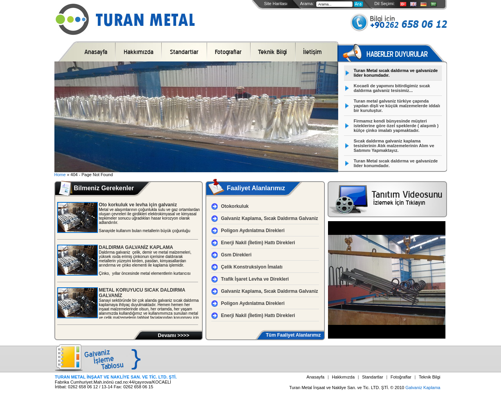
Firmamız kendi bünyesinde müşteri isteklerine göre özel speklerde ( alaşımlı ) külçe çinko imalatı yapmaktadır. (396, 126)
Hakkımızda (343, 377)
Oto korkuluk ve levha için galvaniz (138, 204)
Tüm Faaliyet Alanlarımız (293, 335)
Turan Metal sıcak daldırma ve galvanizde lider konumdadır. (396, 73)
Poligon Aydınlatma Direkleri (253, 230)
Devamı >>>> (173, 335)
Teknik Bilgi (429, 377)
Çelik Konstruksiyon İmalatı (252, 267)
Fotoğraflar (401, 377)
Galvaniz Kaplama (422, 387)
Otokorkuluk (235, 206)
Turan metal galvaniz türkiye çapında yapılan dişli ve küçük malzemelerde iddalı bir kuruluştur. (397, 106)
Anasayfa (315, 377)
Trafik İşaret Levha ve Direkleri (255, 279)
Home (60, 174)
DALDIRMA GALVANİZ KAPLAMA (136, 247)
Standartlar (372, 377)
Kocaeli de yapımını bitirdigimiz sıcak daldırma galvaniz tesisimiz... (392, 88)
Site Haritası (276, 3)
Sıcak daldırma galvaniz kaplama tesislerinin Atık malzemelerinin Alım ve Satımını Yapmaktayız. (394, 146)
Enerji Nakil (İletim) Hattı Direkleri (258, 242)
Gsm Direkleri (236, 255)
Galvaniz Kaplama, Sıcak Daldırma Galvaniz (269, 218)
